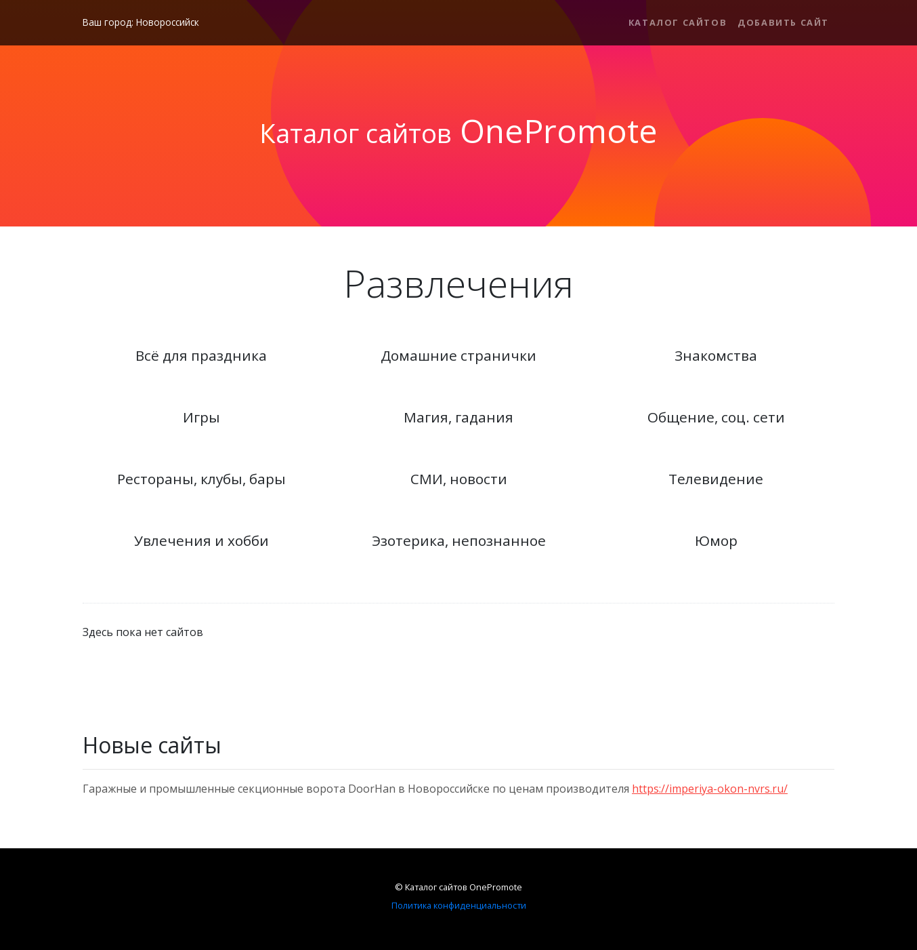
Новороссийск (167, 22)
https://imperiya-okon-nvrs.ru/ (710, 788)
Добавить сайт (783, 22)
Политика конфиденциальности (458, 905)
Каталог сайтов (677, 22)
